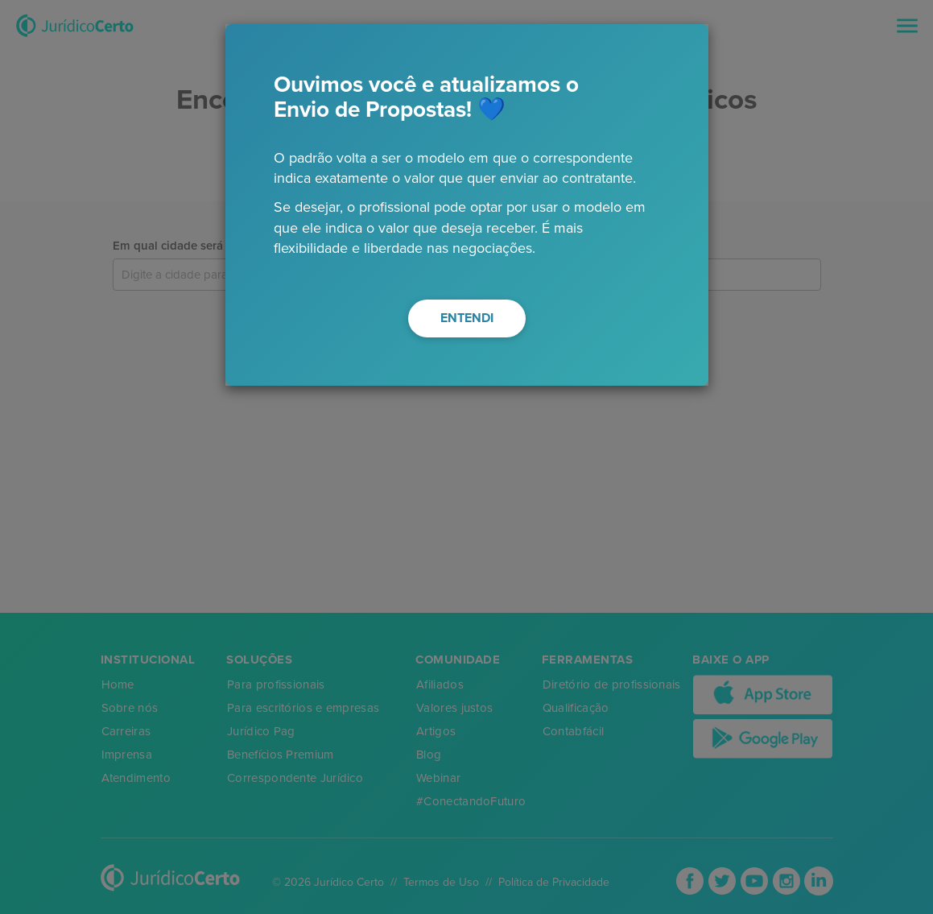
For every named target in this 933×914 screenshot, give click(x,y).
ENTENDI (466, 318)
